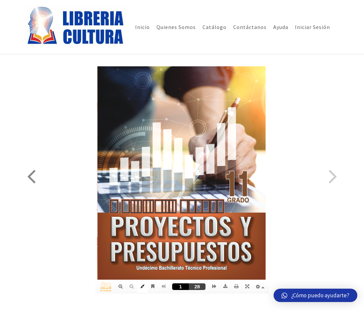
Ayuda (280, 27)
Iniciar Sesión (312, 27)
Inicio (142, 27)
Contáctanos (250, 27)
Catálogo (215, 27)
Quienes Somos (176, 27)
